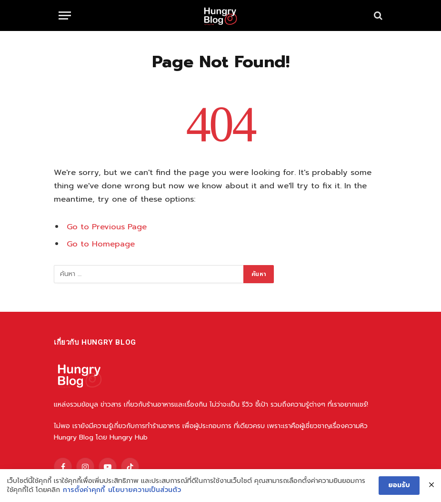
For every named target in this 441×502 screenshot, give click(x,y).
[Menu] (65, 15)
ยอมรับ (399, 485)
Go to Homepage (101, 244)
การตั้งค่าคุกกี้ (84, 490)
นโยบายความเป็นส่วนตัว (144, 490)
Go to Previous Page (107, 227)
